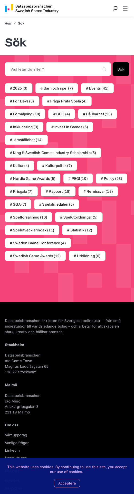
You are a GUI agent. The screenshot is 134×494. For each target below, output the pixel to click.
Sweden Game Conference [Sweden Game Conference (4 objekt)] (39, 243)
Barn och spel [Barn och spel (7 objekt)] (58, 88)
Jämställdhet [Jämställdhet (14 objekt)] (28, 140)
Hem (8, 23)
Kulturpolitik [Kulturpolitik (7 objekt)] (58, 165)
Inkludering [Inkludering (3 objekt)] (25, 127)
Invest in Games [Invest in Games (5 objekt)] (71, 127)
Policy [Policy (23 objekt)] (113, 178)
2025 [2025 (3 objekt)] (20, 88)
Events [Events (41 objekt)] (98, 88)
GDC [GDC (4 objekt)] (63, 114)
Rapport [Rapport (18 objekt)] (59, 191)
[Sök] (121, 69)
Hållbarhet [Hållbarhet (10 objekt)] (99, 114)
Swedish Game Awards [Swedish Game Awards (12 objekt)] (37, 256)
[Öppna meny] (125, 8)
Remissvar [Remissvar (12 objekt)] (99, 191)
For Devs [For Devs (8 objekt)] (23, 101)
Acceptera (67, 483)
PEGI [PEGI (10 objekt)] (80, 178)
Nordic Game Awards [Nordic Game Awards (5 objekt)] (34, 178)
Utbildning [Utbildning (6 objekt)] (88, 256)
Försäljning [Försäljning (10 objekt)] (26, 114)
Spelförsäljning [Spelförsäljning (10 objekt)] (30, 217)
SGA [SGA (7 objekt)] (19, 204)
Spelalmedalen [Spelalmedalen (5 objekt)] (58, 204)
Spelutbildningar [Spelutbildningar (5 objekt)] (80, 217)
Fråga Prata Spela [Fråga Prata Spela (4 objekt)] (68, 101)
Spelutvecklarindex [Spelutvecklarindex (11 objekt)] (33, 230)
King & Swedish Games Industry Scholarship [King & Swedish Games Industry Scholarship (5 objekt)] (54, 153)
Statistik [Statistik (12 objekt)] (81, 230)
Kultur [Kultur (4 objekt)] (21, 165)
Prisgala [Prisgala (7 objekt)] (22, 191)
